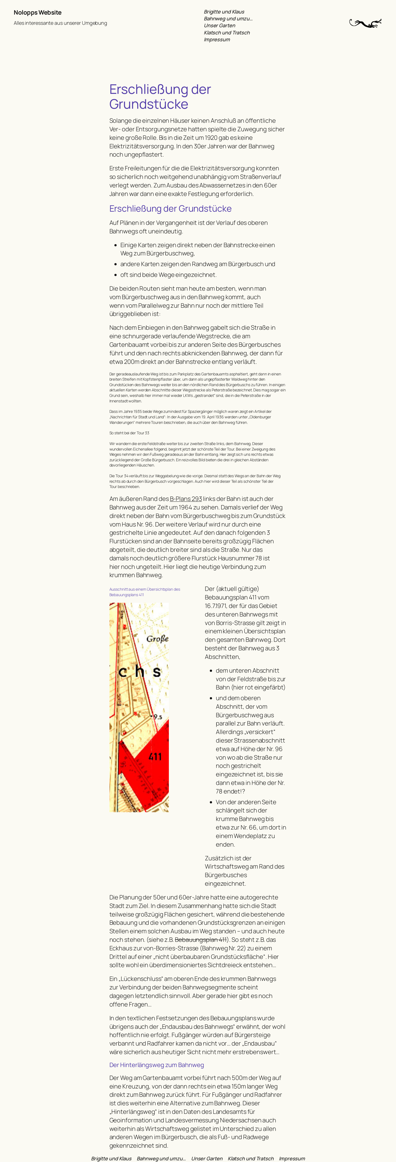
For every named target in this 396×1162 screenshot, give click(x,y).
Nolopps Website (38, 12)
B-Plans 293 (186, 499)
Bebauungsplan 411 (201, 939)
